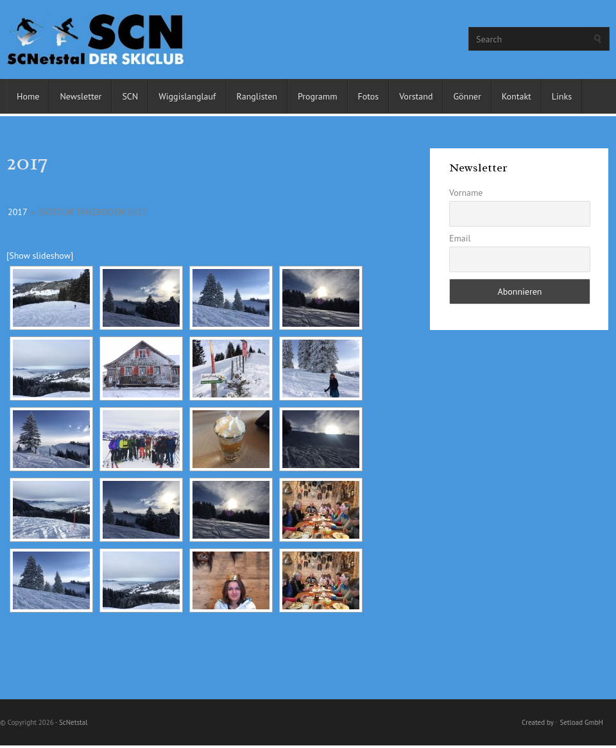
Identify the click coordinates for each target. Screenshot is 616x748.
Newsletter (80, 96)
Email (460, 238)
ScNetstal (73, 722)
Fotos (368, 96)
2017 (17, 212)
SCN (130, 96)
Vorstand (415, 96)
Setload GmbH (581, 722)
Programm (318, 96)
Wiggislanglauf (187, 96)
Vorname (466, 192)
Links (562, 96)
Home (28, 96)
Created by (537, 722)
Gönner (467, 96)
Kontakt (516, 96)
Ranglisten (257, 96)
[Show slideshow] (39, 255)
